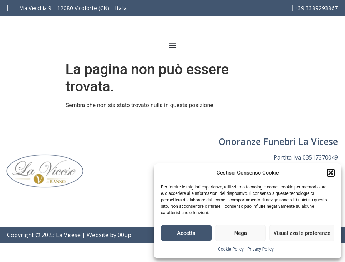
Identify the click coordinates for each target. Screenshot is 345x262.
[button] (330, 172)
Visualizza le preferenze (301, 233)
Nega (240, 233)
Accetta (186, 233)
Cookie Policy (231, 249)
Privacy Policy (260, 249)
